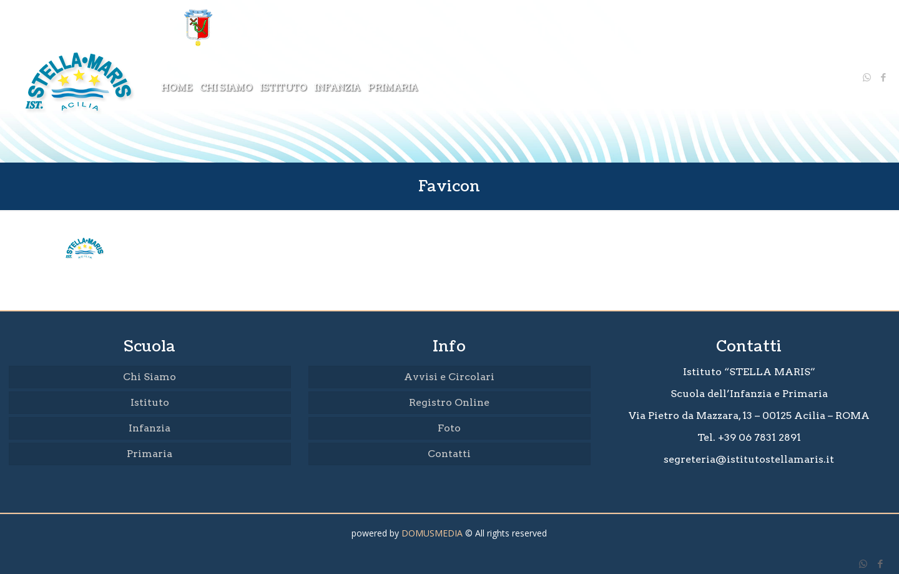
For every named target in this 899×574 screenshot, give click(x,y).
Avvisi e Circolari (449, 377)
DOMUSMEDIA (432, 533)
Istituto (149, 402)
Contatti (449, 454)
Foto (449, 428)
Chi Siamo (149, 377)
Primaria (149, 454)
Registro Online (449, 402)
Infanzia (149, 428)
